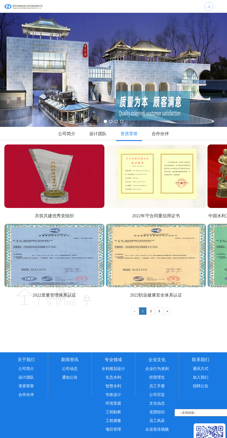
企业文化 (157, 385)
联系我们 (200, 385)
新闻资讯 (69, 385)
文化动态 (157, 429)
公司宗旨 (157, 420)
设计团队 (26, 403)
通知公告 (70, 403)
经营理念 (157, 403)
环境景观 (113, 429)
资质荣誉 (26, 411)
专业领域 (113, 385)
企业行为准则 (157, 394)
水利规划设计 (113, 394)
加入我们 (200, 403)
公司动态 (70, 394)
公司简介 (26, 394)
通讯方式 (200, 394)
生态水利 (113, 403)
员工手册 (157, 411)
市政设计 (113, 420)
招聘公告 (200, 411)
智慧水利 (113, 411)
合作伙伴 (26, 420)
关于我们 (26, 385)
